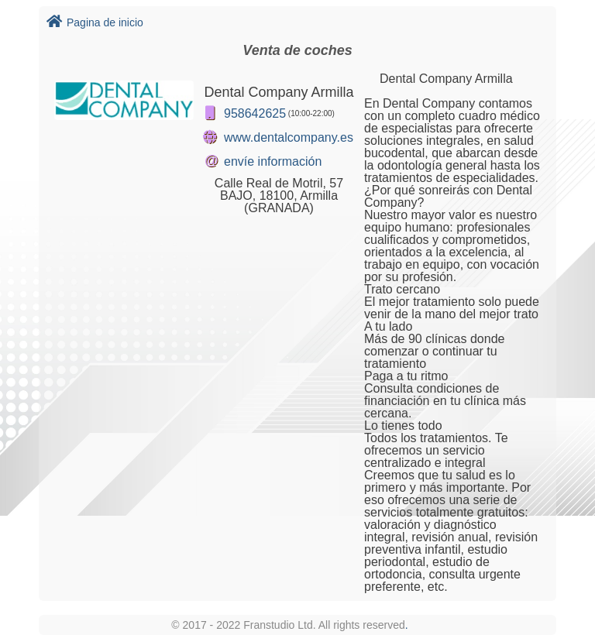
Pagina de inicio (94, 22)
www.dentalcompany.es (288, 137)
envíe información (273, 161)
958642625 (255, 113)
